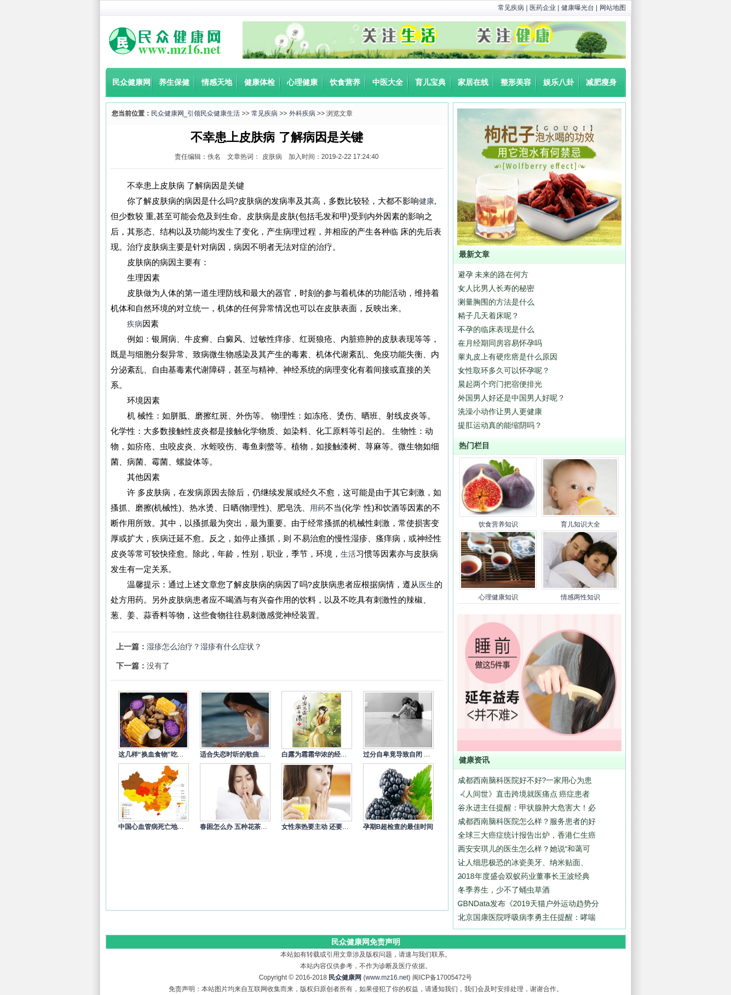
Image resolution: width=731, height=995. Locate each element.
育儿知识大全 (580, 524)
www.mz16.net (387, 977)
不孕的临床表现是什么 (496, 329)
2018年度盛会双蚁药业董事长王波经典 (524, 876)
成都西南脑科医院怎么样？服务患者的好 (527, 821)
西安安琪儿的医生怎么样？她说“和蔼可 (524, 848)
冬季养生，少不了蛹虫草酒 (504, 889)
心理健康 (302, 82)
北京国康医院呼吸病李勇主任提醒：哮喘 (527, 917)
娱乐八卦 (558, 82)
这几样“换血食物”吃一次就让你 (164, 754)
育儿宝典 (430, 82)
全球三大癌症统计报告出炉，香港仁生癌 (527, 835)
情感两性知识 (580, 597)
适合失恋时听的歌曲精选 (236, 754)
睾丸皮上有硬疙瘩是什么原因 (507, 356)
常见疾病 (511, 8)
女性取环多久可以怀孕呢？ (504, 370)
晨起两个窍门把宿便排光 (500, 384)
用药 (317, 508)
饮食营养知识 (498, 524)
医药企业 (542, 8)
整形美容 (515, 82)
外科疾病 (302, 113)
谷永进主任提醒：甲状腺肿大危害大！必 (527, 807)
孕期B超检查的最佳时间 (398, 827)
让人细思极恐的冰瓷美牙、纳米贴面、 (523, 862)
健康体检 (259, 82)
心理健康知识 (498, 597)
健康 (426, 201)
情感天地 (217, 82)
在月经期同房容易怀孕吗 (500, 343)
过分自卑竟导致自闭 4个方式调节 (412, 754)
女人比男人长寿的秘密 (496, 288)
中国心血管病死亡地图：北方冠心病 (170, 827)
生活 (348, 554)
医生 (426, 584)
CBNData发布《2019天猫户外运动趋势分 (528, 903)
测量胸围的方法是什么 (496, 302)
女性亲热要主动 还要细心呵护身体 (331, 827)
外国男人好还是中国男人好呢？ (511, 397)
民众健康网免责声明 (365, 941)
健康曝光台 (577, 8)
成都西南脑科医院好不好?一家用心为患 (525, 780)
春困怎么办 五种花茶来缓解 (240, 827)
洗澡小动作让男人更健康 (500, 411)
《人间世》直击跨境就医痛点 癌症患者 (524, 794)
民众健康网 (131, 82)
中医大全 (387, 82)
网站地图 (613, 8)
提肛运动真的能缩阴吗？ (500, 425)
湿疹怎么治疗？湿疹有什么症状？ (204, 646)
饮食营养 (345, 82)
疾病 (134, 323)
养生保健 (174, 82)
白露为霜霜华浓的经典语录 (320, 754)
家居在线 (473, 82)
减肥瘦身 (601, 82)
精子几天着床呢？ (488, 315)
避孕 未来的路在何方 (493, 274)
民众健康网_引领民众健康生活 (195, 113)
